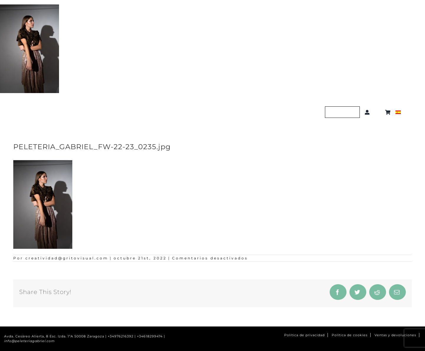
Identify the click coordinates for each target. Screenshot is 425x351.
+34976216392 (120, 336)
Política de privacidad (304, 335)
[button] (378, 112)
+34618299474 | (151, 336)
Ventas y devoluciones (395, 335)
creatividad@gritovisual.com (66, 258)
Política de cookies (349, 335)
